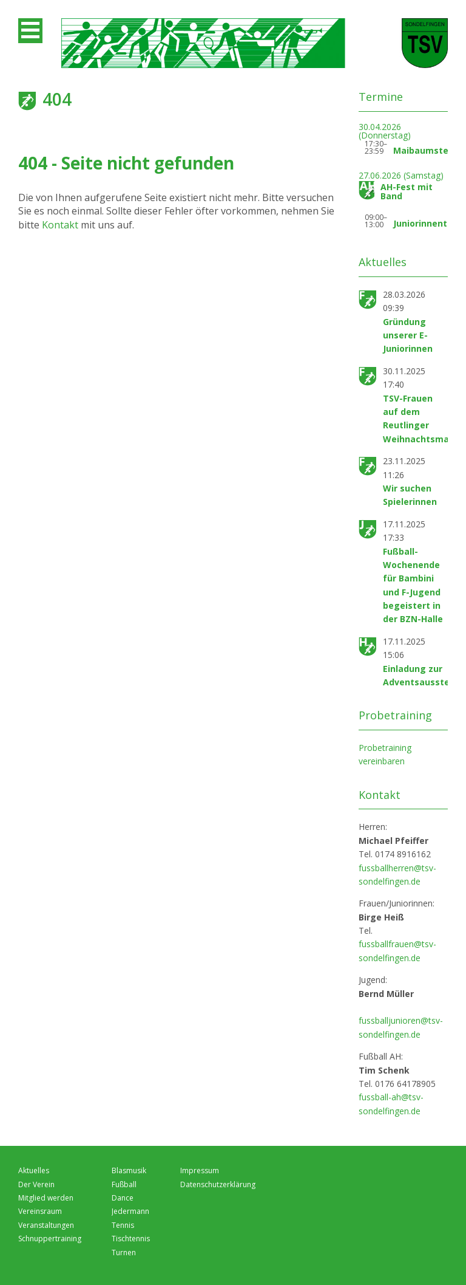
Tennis (123, 1225)
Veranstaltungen (46, 1225)
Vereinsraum (40, 1211)
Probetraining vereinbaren (385, 754)
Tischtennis (131, 1238)
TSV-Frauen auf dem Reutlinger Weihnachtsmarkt (422, 418)
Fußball (124, 1184)
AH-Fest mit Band (406, 191)
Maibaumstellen (428, 150)
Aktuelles (33, 1170)
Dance (122, 1198)
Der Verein (36, 1184)
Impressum (199, 1170)
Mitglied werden (45, 1198)
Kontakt (61, 224)
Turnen (124, 1252)
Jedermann (130, 1211)
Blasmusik (129, 1170)
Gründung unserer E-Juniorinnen (408, 335)
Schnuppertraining (49, 1238)
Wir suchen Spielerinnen (410, 494)
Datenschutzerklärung (217, 1184)
